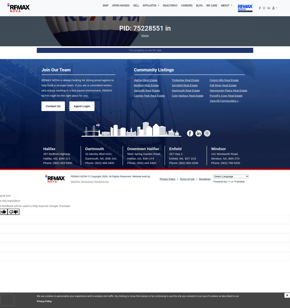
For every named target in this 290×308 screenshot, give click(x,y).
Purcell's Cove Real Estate (226, 95)
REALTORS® (170, 5)
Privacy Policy (44, 301)
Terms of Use (187, 179)
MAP (106, 5)
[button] (151, 5)
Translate (236, 181)
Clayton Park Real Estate (149, 95)
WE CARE (211, 5)
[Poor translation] (13, 212)
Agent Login (82, 106)
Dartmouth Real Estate (186, 90)
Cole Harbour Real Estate (187, 95)
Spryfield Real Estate (185, 85)
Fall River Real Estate (223, 85)
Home (145, 35)
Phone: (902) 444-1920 (141, 163)
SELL (136, 5)
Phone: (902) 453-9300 (57, 163)
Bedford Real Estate (146, 85)
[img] (287, 295)
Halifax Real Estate (146, 80)
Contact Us (53, 106)
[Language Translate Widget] (231, 176)
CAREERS (187, 5)
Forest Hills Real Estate (224, 80)
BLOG (199, 5)
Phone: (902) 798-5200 (225, 163)
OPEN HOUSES (121, 5)
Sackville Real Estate (147, 90)
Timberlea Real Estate (185, 80)
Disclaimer (205, 179)
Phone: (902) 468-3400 (99, 163)
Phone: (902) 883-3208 (183, 163)
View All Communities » (224, 100)
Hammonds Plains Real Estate (228, 90)
